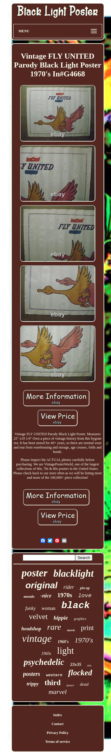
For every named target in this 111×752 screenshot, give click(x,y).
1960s (46, 653)
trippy (33, 684)
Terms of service (57, 742)
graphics (80, 619)
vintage (37, 638)
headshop (31, 629)
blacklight (73, 573)
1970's (84, 640)
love (85, 595)
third (53, 683)
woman (48, 608)
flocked (80, 672)
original (41, 585)
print (87, 628)
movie (71, 630)
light (65, 650)
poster (35, 573)
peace (70, 685)
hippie (61, 618)
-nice (46, 596)
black (75, 605)
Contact (58, 724)
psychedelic (44, 662)
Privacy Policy (58, 733)
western (54, 675)
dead (84, 684)
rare (54, 627)
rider (68, 587)
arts (89, 665)
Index (57, 715)
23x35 (75, 664)
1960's (63, 641)
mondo (29, 596)
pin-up (85, 588)
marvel (58, 691)
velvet (38, 616)
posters (31, 674)
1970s (64, 595)
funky (30, 608)
